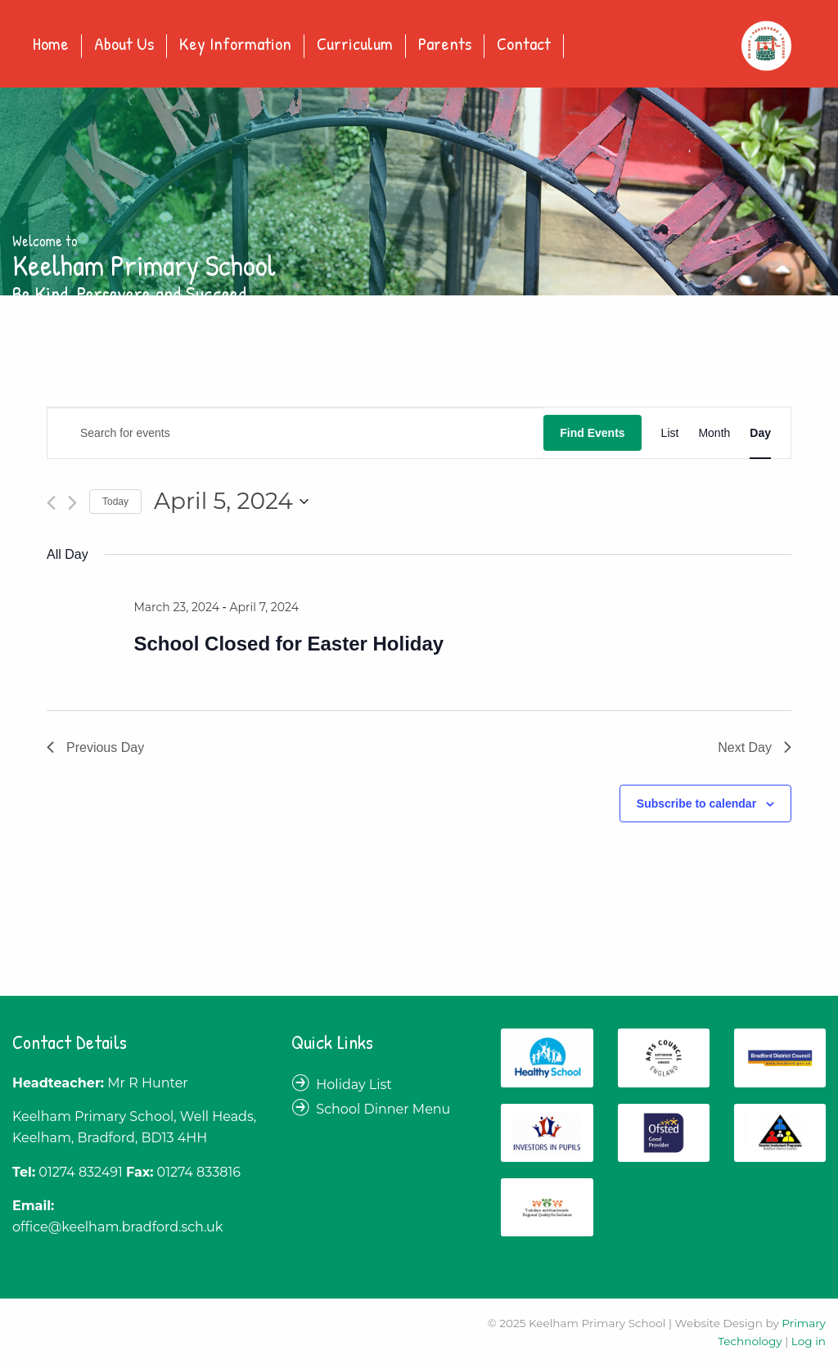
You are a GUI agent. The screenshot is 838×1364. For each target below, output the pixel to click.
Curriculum (355, 45)
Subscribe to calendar (696, 803)
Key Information (235, 45)
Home (51, 45)
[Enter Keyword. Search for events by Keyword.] (295, 433)
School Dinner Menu (383, 1109)
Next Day (754, 747)
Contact (524, 45)
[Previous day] (51, 503)
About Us (124, 45)
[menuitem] (51, 46)
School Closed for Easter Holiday (288, 643)
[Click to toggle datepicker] (231, 501)
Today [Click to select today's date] (115, 501)
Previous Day (95, 747)
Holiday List (354, 1084)
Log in (808, 1341)
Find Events (592, 432)
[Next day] (72, 503)
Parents (444, 45)
